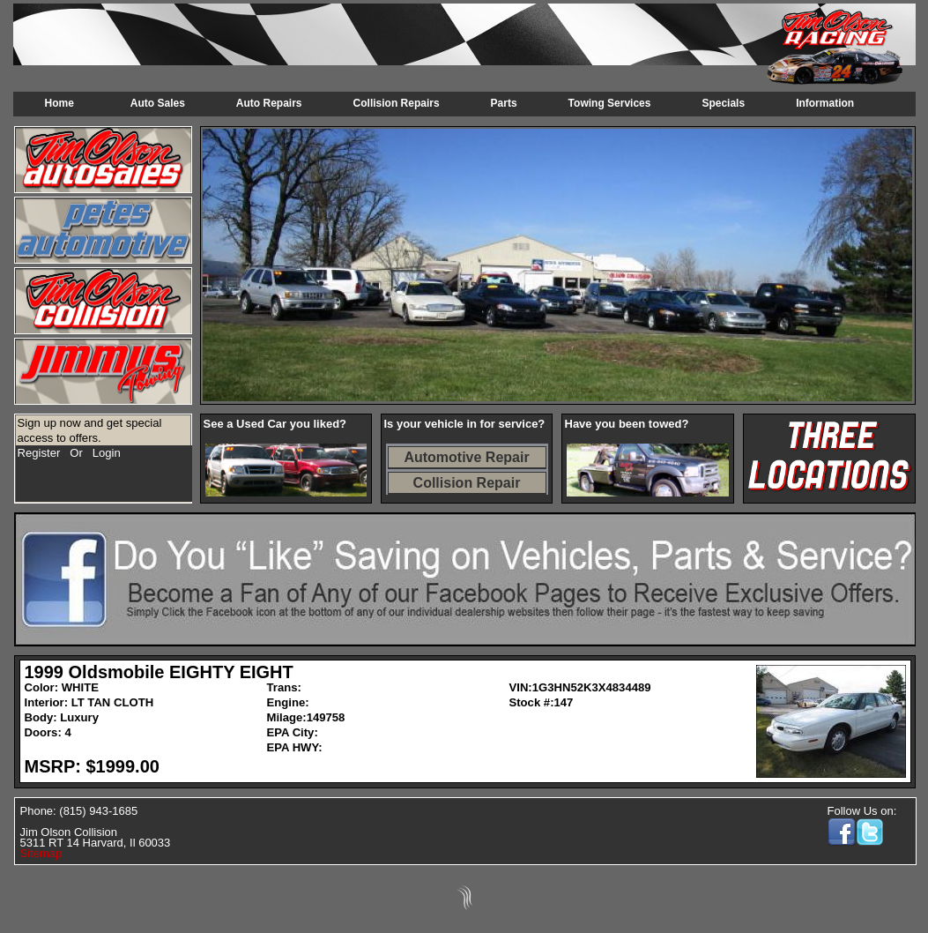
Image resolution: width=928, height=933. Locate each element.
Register (39, 452)
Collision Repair (467, 482)
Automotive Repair (466, 457)
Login (107, 452)
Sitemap (41, 853)
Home (59, 103)
